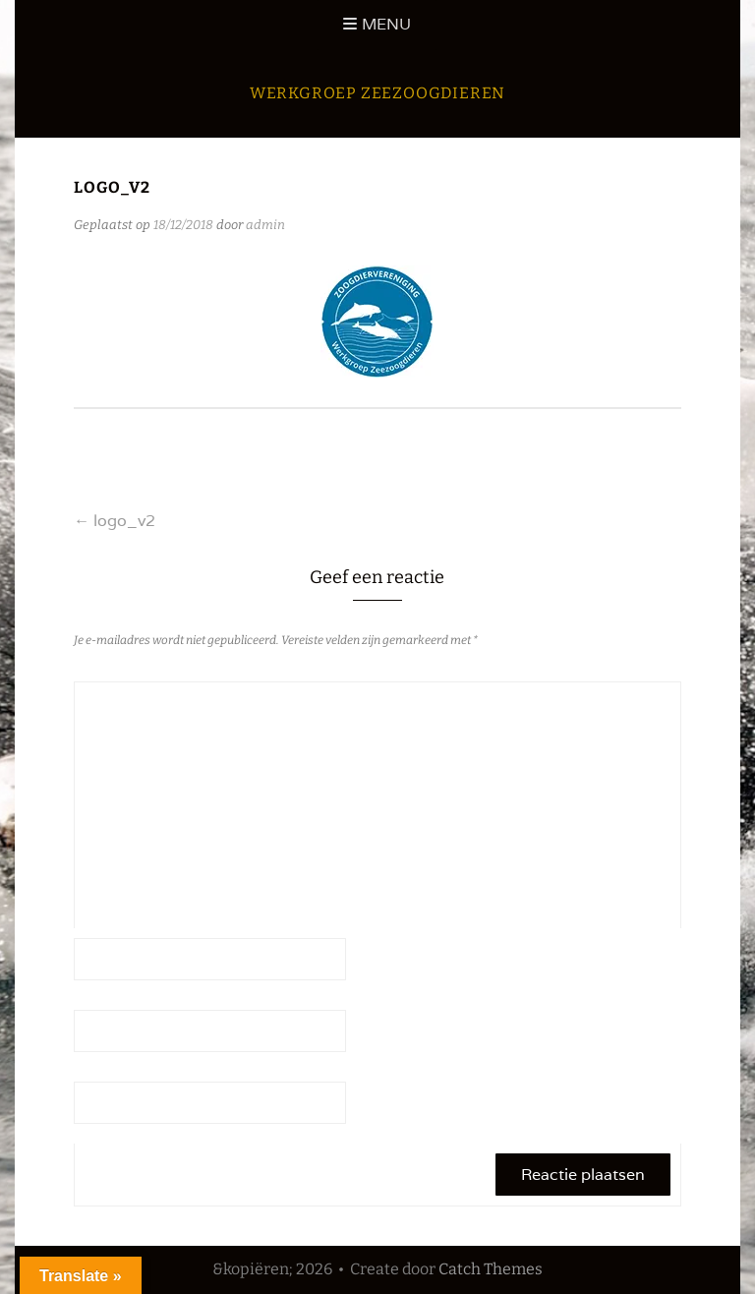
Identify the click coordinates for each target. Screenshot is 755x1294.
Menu (386, 24)
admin (265, 224)
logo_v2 (114, 520)
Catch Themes (490, 1269)
